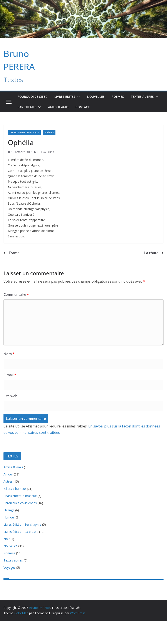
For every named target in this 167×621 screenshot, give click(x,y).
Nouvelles (96, 96)
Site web (10, 396)
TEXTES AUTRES (142, 96)
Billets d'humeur (14, 489)
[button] (77, 97)
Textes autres (13, 560)
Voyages (9, 567)
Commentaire (16, 294)
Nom (9, 353)
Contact (82, 107)
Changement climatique (24, 132)
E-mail (9, 375)
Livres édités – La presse (20, 532)
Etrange (8, 510)
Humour (9, 517)
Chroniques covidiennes (20, 503)
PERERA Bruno (45, 152)
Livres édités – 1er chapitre (22, 524)
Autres (8, 481)
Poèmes (118, 96)
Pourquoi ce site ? (32, 96)
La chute (154, 252)
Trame (11, 252)
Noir (6, 539)
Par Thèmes (26, 107)
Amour (8, 474)
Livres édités (64, 96)
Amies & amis (58, 107)
